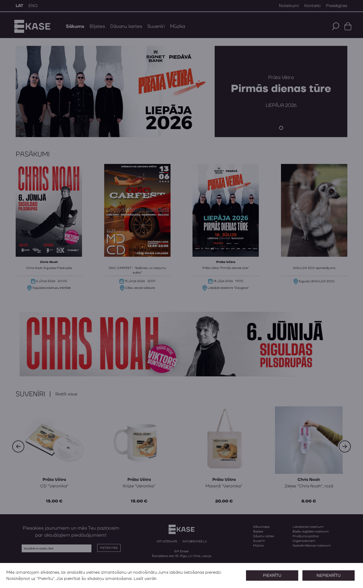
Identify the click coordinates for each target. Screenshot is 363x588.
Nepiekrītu (329, 575)
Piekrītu (272, 575)
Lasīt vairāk (145, 578)
